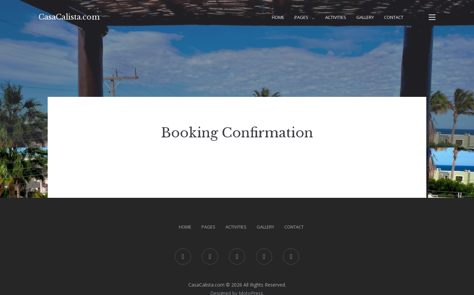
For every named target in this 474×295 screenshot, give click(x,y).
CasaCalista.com (69, 17)
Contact (393, 17)
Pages (301, 17)
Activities (335, 17)
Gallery (365, 17)
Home (278, 17)
